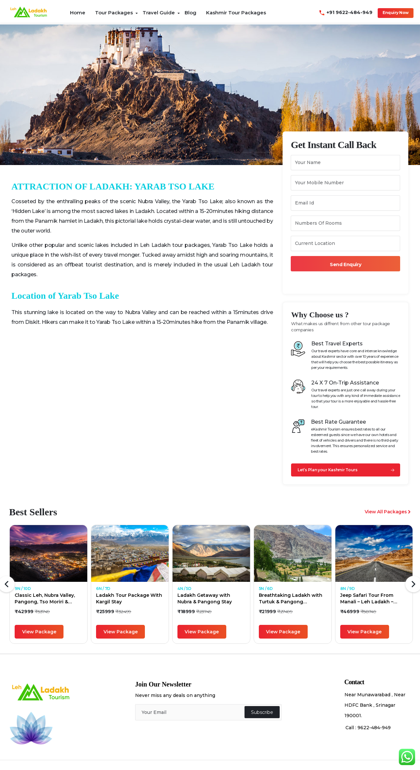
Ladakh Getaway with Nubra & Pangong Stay (204, 598)
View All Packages (388, 512)
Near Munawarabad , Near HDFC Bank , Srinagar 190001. (374, 705)
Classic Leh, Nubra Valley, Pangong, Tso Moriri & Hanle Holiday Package (45, 598)
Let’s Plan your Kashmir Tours (327, 469)
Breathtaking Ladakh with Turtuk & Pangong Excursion (290, 598)
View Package (39, 632)
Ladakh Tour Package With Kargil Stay (129, 598)
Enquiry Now (396, 12)
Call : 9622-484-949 (368, 728)
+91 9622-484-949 (346, 12)
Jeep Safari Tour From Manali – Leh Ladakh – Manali (366, 598)
